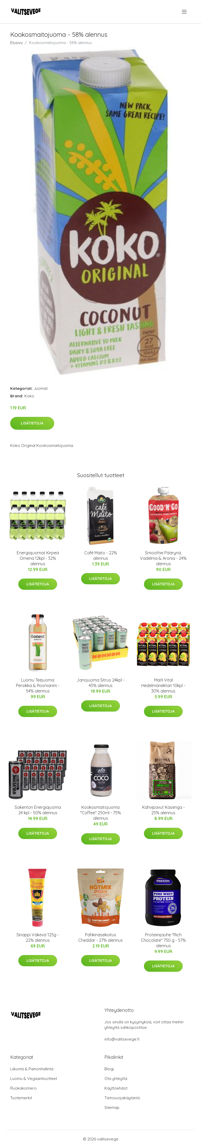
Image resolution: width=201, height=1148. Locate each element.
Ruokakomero (23, 1088)
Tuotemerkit (21, 1097)
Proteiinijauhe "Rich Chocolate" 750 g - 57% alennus (163, 940)
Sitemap (111, 1107)
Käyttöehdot (115, 1088)
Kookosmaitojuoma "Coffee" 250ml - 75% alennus (100, 813)
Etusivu (16, 42)
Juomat (41, 388)
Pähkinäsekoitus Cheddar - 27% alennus (100, 937)
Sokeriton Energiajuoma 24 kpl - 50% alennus (38, 810)
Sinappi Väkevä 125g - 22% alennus (37, 937)
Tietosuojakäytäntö (122, 1097)
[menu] (184, 12)
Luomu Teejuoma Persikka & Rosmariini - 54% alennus (37, 685)
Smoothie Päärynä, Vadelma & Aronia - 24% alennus (163, 558)
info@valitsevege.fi (121, 1039)
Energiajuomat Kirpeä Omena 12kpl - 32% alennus (38, 558)
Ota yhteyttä (115, 1078)
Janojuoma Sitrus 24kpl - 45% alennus (101, 682)
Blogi (109, 1068)
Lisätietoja (32, 423)
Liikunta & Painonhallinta (31, 1068)
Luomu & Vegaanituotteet (33, 1078)
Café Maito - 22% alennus (100, 555)
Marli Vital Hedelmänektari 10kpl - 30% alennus (163, 685)
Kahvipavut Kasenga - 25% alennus (163, 810)
